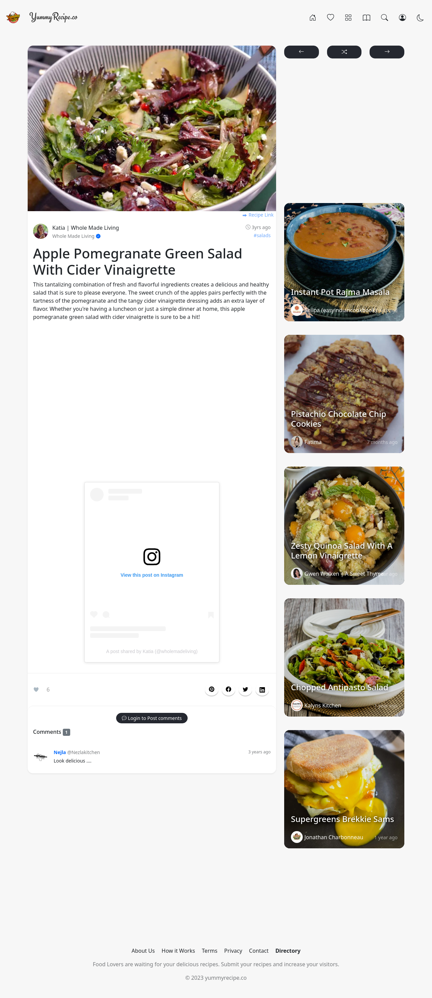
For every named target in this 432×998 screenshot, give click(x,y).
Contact (259, 950)
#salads (262, 235)
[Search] (384, 17)
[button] (228, 689)
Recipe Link (258, 214)
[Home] (312, 17)
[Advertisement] (152, 405)
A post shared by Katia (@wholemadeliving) (151, 651)
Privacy (233, 950)
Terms (209, 950)
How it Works (178, 950)
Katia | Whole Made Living (85, 227)
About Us (143, 950)
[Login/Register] (402, 17)
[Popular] (330, 17)
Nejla (60, 752)
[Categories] (348, 17)
